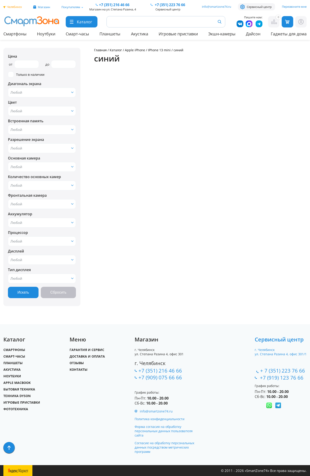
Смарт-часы (77, 34)
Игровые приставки (178, 34)
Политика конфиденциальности (159, 419)
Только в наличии (26, 74)
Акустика (139, 34)
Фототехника (15, 409)
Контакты (78, 369)
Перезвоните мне (294, 7)
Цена (12, 56)
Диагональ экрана (24, 83)
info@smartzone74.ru (216, 7)
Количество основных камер (34, 176)
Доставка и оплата (87, 356)
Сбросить (58, 292)
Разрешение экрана (26, 139)
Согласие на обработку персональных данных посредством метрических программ (164, 447)
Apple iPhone (135, 50)
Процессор (18, 232)
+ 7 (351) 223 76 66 (282, 370)
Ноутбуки (46, 34)
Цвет (12, 102)
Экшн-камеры (221, 34)
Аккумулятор (20, 213)
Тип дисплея (19, 269)
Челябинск (14, 7)
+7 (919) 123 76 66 (282, 377)
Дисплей (16, 251)
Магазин (44, 7)
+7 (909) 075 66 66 (160, 377)
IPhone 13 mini (159, 50)
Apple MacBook (17, 382)
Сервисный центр (259, 7)
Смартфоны (15, 34)
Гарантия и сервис (87, 350)
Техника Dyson (17, 396)
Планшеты (109, 34)
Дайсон (253, 34)
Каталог (116, 50)
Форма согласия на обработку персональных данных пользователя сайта (164, 430)
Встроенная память (26, 120)
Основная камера (24, 158)
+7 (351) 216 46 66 (160, 370)
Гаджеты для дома (289, 34)
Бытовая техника (19, 389)
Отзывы (77, 363)
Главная (100, 50)
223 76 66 (169, 4)
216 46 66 (114, 4)
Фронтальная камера (27, 195)
